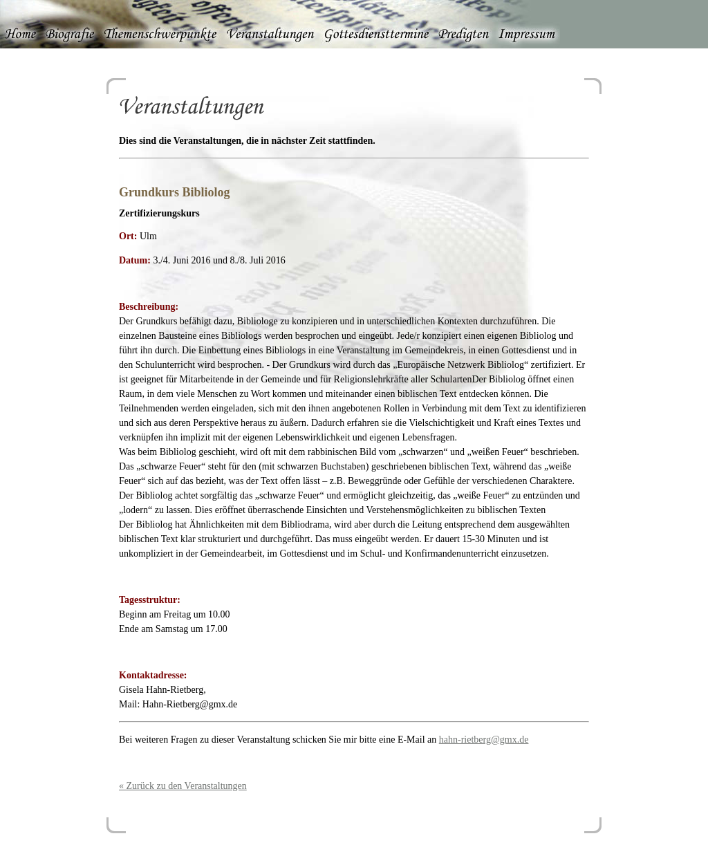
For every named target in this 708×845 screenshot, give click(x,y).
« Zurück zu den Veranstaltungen (183, 786)
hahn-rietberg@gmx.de (484, 739)
